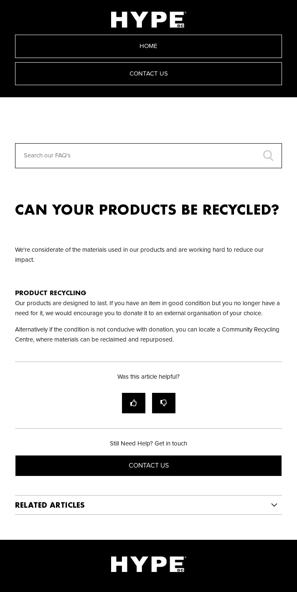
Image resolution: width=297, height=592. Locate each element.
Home (148, 46)
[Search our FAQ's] (148, 155)
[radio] (134, 403)
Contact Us (148, 74)
